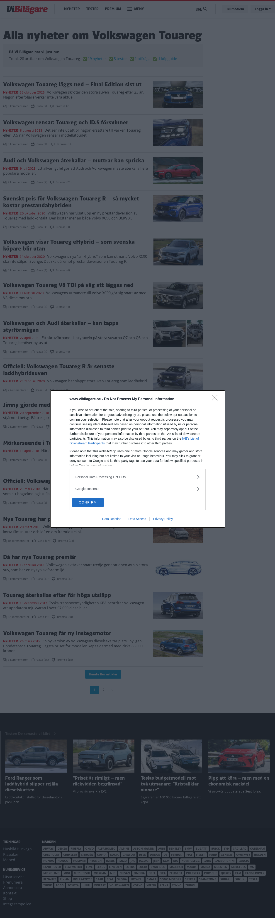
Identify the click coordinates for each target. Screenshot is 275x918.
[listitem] (137, 477)
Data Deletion (112, 519)
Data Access (137, 519)
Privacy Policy (163, 519)
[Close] (216, 399)
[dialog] (137, 459)
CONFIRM (93, 502)
